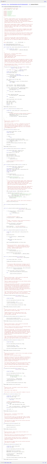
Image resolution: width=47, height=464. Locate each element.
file (20, 6)
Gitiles (5, 462)
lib (29, 4)
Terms (10, 462)
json (45, 462)
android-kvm (3, 4)
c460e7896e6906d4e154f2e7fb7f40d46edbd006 (19, 4)
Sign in (45, 1)
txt (43, 462)
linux (8, 4)
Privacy (8, 462)
